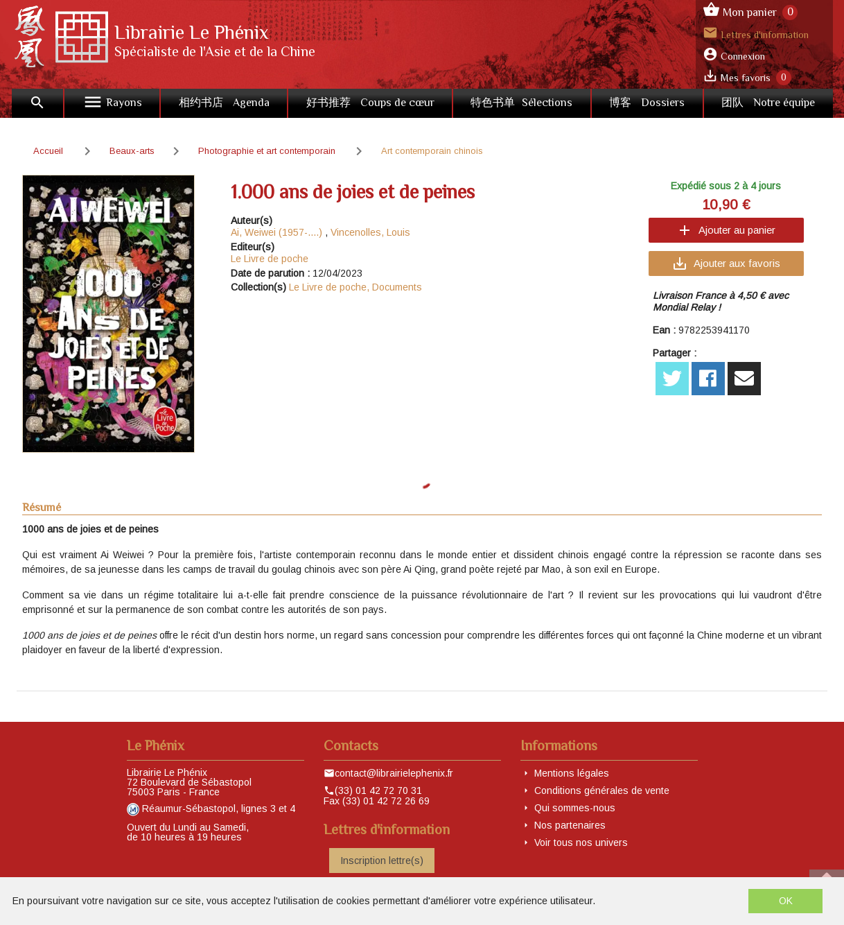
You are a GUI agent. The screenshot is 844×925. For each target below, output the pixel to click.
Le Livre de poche (269, 258)
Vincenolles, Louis (370, 232)
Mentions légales (571, 773)
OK (786, 900)
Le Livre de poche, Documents (355, 287)
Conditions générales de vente (601, 790)
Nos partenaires (570, 825)
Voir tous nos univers (581, 842)
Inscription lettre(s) (381, 860)
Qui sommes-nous (574, 807)
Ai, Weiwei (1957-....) (276, 232)
